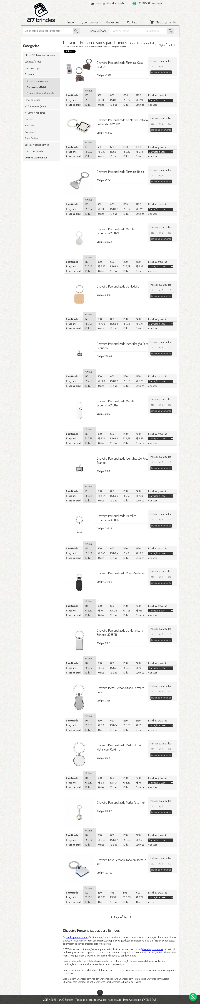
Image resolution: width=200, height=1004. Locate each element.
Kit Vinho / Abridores (35, 112)
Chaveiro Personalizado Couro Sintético (121, 573)
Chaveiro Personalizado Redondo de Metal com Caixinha (119, 747)
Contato (132, 22)
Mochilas (29, 119)
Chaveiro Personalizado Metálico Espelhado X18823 (116, 231)
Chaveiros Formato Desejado (40, 93)
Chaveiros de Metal (36, 87)
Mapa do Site (114, 999)
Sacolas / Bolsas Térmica (37, 144)
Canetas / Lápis (32, 68)
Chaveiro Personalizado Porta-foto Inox (121, 802)
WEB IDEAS (149, 999)
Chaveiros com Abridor (37, 81)
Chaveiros (29, 74)
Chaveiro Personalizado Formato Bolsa (120, 171)
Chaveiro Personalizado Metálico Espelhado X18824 (116, 403)
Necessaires (30, 131)
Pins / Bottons (32, 138)
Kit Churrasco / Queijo (35, 106)
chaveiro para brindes (152, 949)
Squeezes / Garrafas (34, 151)
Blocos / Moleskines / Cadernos (40, 55)
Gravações (112, 22)
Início (70, 22)
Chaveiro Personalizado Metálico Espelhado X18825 (116, 517)
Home (78, 46)
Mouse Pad (30, 125)
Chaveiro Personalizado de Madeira (118, 286)
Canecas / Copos (33, 61)
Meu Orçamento (166, 22)
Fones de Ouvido (32, 99)
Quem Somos (90, 22)
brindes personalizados (77, 937)
